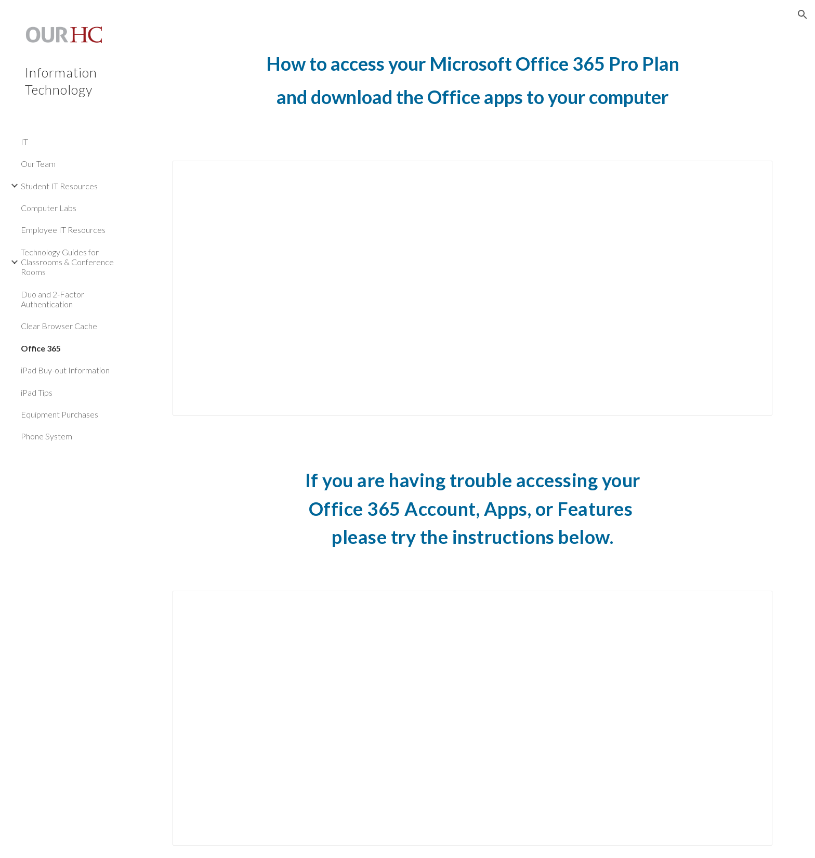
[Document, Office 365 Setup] (472, 288)
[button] (802, 14)
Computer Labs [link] (48, 208)
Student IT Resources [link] (59, 186)
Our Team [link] (38, 163)
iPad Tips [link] (36, 392)
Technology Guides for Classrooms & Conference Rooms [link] (67, 262)
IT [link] (24, 142)
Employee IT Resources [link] (63, 230)
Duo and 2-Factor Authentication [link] (52, 299)
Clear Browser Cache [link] (59, 326)
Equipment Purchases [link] (59, 414)
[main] (472, 90)
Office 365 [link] (41, 348)
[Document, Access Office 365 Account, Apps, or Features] (472, 718)
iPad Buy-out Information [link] (65, 370)
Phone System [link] (46, 436)
